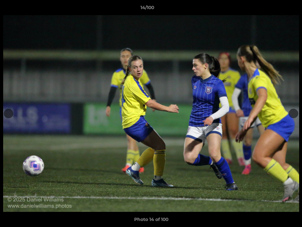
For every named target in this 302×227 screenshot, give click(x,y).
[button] (275, 9)
